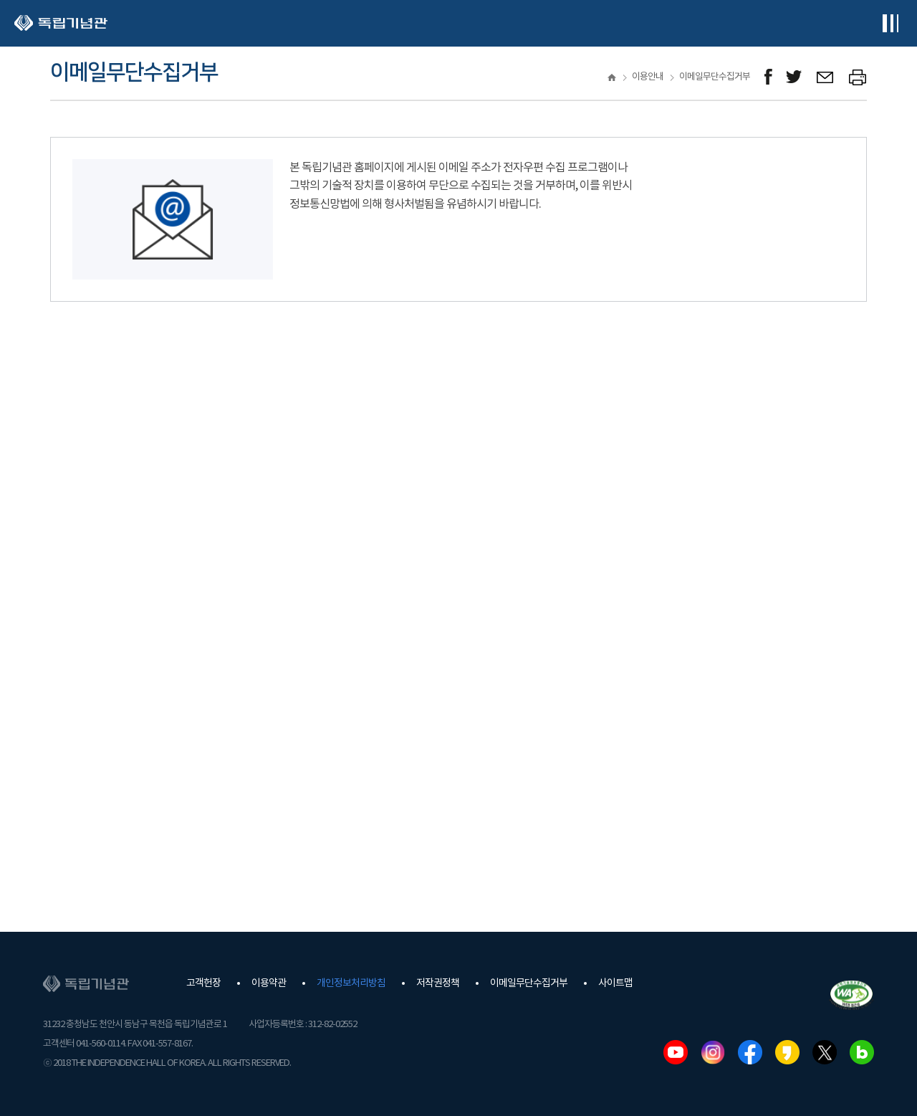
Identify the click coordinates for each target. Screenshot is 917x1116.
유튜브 (675, 1052)
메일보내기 (826, 77)
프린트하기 (858, 77)
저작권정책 (437, 983)
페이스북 (750, 1052)
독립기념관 (60, 23)
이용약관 (268, 983)
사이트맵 (615, 983)
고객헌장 (203, 983)
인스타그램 (713, 1052)
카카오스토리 (787, 1052)
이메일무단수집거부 (528, 983)
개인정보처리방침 (351, 983)
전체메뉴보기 (890, 23)
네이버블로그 (862, 1052)
